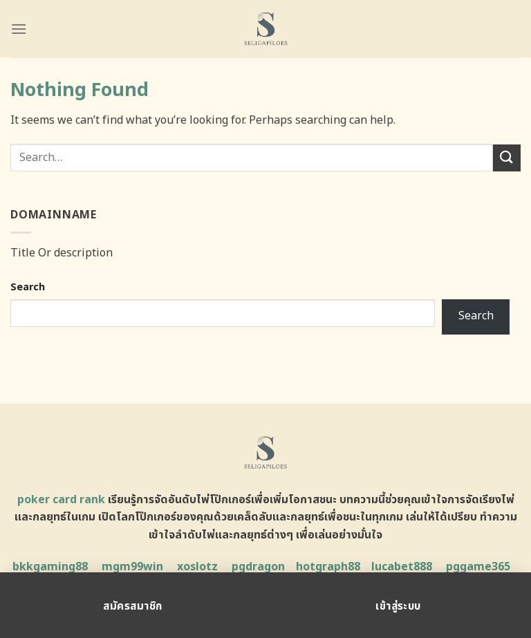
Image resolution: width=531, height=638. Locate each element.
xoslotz (197, 567)
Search (27, 287)
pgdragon (258, 567)
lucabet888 (401, 567)
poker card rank (61, 499)
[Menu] (18, 29)
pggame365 (478, 567)
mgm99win (132, 567)
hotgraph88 (328, 567)
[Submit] (507, 157)
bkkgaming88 (50, 567)
